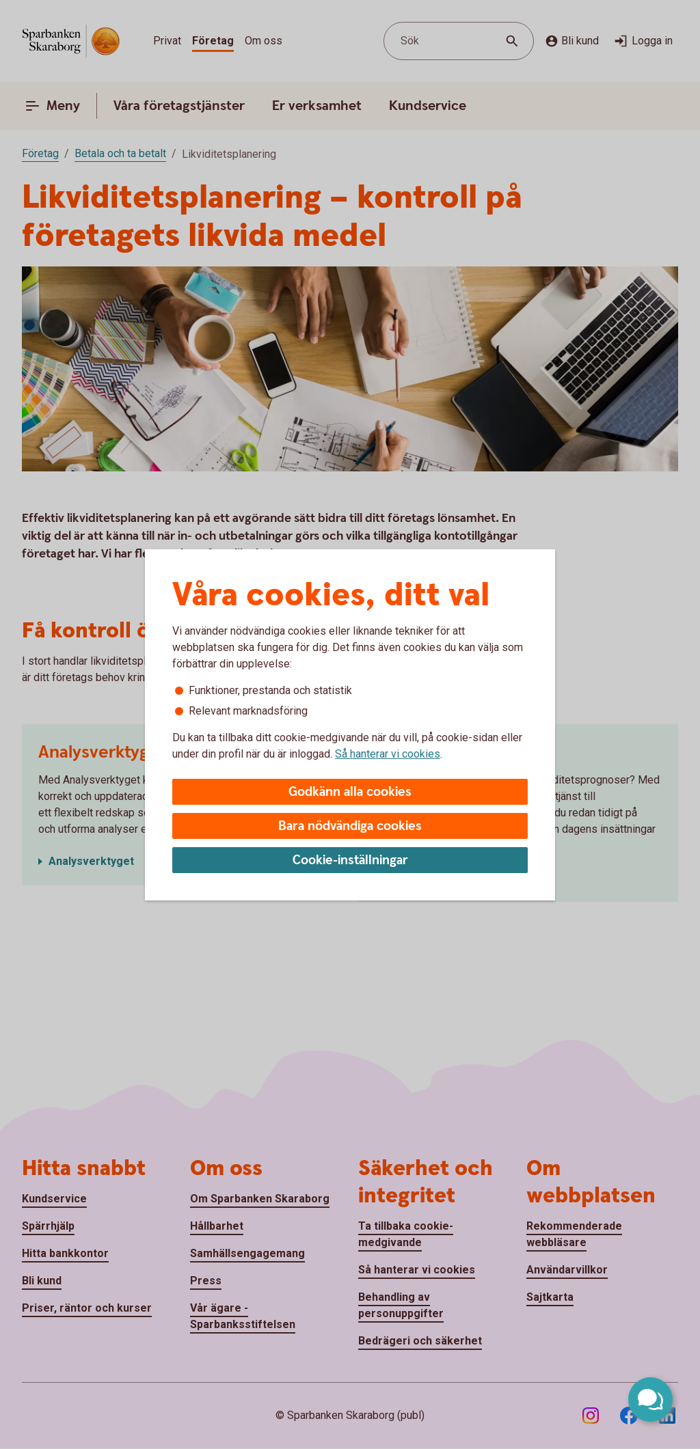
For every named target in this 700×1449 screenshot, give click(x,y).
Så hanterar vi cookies (387, 753)
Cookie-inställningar (350, 860)
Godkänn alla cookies (350, 792)
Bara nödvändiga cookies (350, 826)
